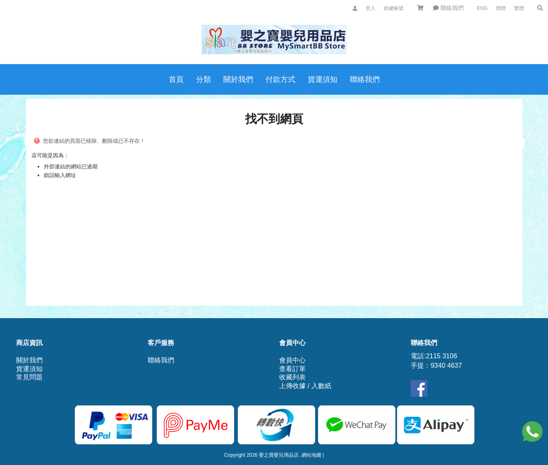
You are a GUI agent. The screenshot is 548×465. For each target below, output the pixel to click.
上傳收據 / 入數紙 (305, 385)
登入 (371, 8)
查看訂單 (292, 368)
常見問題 (29, 377)
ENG (482, 8)
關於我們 (29, 360)
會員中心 (292, 360)
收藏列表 (292, 377)
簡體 (501, 8)
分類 (203, 79)
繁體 (519, 8)
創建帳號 (394, 8)
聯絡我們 (448, 8)
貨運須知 (29, 368)
